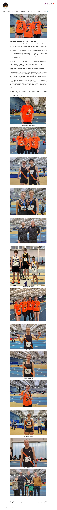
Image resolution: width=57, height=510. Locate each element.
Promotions (29, 11)
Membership (23, 11)
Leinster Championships (23, 39)
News (17, 11)
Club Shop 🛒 (46, 11)
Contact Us (39, 11)
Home (4, 11)
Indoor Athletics (17, 39)
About (8, 11)
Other (34, 11)
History (13, 11)
